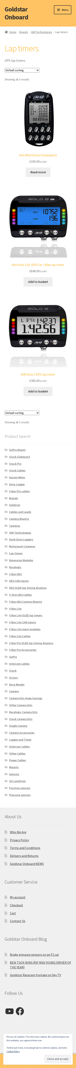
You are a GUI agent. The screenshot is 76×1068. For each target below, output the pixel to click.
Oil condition (17, 781)
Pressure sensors (20, 795)
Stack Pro (15, 464)
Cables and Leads (20, 512)
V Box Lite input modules (25, 629)
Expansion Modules (21, 560)
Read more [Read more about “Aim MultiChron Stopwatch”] (38, 172)
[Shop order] (22, 70)
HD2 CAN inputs (19, 581)
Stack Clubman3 (19, 457)
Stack (12, 670)
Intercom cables (19, 664)
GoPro (13, 657)
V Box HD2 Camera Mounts (25, 601)
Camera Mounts (19, 519)
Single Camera (18, 726)
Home (12, 32)
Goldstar (14, 505)
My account (18, 897)
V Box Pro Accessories (22, 650)
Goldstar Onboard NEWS (27, 864)
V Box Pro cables (19, 491)
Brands (23, 32)
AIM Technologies (41, 32)
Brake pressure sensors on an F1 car (34, 954)
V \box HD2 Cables (20, 595)
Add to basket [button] (38, 282)
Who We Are (18, 832)
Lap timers (16, 553)
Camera (14, 691)
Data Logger (17, 484)
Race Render (17, 684)
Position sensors (19, 788)
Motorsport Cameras (22, 546)
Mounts (14, 767)
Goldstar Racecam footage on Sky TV (35, 975)
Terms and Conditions (25, 848)
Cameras (14, 526)
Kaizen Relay (17, 477)
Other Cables (17, 753)
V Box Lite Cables (20, 636)
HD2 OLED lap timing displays (28, 588)
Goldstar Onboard (16, 13)
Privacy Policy (19, 840)
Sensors (14, 774)
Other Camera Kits (20, 705)
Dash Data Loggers (21, 539)
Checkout (16, 905)
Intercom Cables (19, 746)
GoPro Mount (17, 450)
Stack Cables (17, 470)
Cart (13, 913)
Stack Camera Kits (20, 719)
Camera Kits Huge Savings (25, 698)
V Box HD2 (15, 574)
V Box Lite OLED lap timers (25, 615)
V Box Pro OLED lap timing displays (31, 643)
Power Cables (17, 760)
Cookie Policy (13, 1051)
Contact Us (17, 921)
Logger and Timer (20, 739)
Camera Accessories (21, 733)
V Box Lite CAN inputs (22, 622)
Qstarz (13, 677)
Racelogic (15, 567)
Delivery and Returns (24, 856)
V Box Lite (15, 608)
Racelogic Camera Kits (23, 712)
